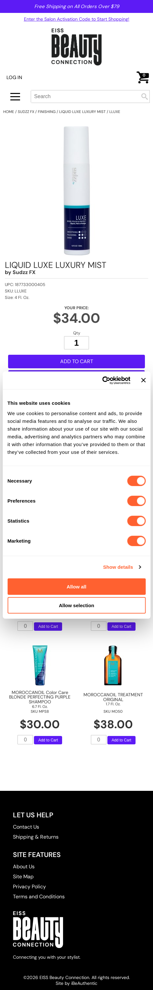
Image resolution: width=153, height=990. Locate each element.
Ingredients (21, 493)
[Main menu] (15, 97)
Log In (14, 77)
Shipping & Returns (36, 836)
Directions (19, 478)
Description (21, 393)
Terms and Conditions (39, 896)
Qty (76, 333)
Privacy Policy (29, 886)
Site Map (23, 876)
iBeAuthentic (84, 983)
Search (144, 96)
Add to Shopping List (77, 374)
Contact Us (26, 826)
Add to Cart (76, 361)
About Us (24, 866)
